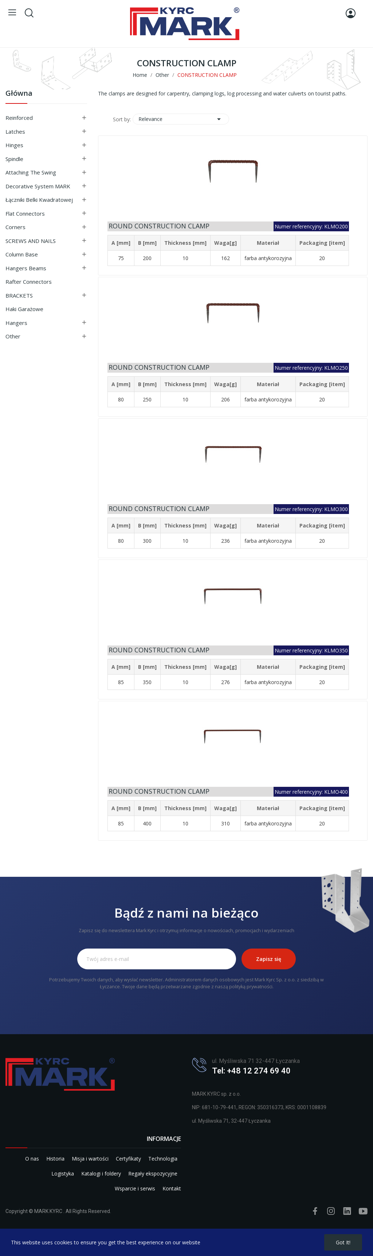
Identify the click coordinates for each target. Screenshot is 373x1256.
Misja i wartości (90, 1158)
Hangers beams (25, 268)
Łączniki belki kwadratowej (39, 199)
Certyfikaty (128, 1158)
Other (12, 336)
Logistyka (62, 1173)
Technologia (162, 1158)
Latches (15, 131)
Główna (18, 94)
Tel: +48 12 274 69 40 (251, 1070)
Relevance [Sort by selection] (180, 119)
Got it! (343, 1242)
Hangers (16, 322)
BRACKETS (19, 295)
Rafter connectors (28, 281)
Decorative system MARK (37, 186)
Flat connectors (25, 213)
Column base (21, 254)
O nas (32, 1158)
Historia (55, 1158)
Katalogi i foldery (101, 1173)
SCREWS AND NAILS (30, 240)
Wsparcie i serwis (135, 1188)
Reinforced (19, 117)
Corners (15, 227)
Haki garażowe (24, 309)
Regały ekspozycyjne (152, 1173)
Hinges (14, 145)
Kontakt (171, 1188)
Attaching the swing (30, 172)
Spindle (14, 158)
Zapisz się (268, 958)
